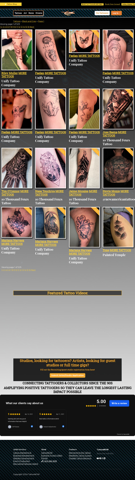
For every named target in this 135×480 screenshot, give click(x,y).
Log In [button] (116, 13)
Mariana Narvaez (12, 240)
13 (21, 27)
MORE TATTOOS (55, 73)
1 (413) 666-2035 (49, 461)
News (31, 13)
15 (26, 27)
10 (15, 27)
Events (39, 13)
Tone (106, 250)
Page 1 (41, 21)
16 (28, 27)
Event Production (21, 461)
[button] (102, 13)
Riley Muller (9, 73)
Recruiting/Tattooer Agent (25, 464)
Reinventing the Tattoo (80, 453)
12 (19, 27)
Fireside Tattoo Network (80, 458)
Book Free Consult (115, 4)
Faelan (39, 73)
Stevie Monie (111, 191)
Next (32, 27)
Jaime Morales (78, 191)
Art (25, 13)
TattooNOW (47, 453)
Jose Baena (110, 132)
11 (17, 27)
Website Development (23, 458)
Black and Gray (29, 21)
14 (24, 27)
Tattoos (18, 13)
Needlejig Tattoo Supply (80, 455)
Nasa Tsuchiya (45, 191)
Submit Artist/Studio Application (67, 375)
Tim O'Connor (10, 191)
